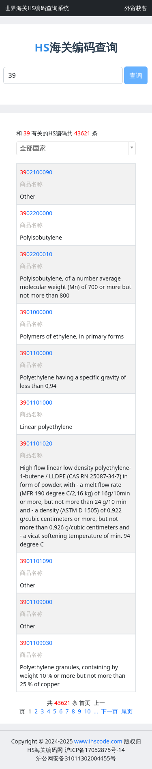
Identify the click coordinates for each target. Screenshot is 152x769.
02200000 (36, 213)
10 (87, 711)
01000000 (36, 312)
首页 (84, 703)
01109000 (36, 602)
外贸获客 (135, 8)
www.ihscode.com (99, 741)
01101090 (36, 561)
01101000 (36, 402)
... (96, 711)
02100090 (36, 172)
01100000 (36, 353)
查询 (135, 75)
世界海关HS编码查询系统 (37, 8)
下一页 (109, 711)
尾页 (127, 711)
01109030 (36, 643)
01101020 (36, 443)
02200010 (36, 254)
